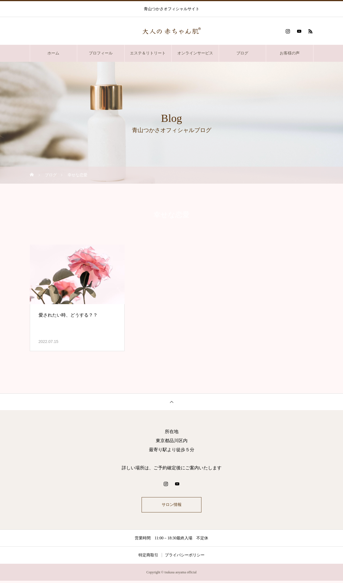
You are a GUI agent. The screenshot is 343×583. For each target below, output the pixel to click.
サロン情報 (171, 505)
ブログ (242, 53)
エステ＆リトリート (148, 53)
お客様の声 (290, 53)
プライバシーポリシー (185, 557)
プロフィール (101, 53)
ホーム (53, 53)
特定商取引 (148, 557)
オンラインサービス (195, 53)
